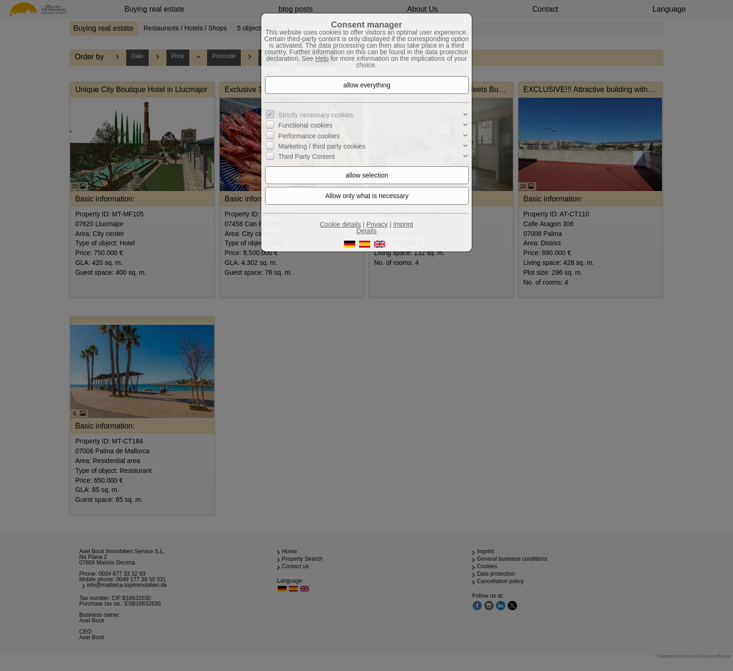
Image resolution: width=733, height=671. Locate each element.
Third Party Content (306, 156)
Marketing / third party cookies (322, 146)
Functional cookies (305, 125)
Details (367, 231)
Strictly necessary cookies (315, 115)
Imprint (403, 224)
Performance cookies (309, 135)
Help (322, 58)
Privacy (377, 224)
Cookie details (340, 224)
